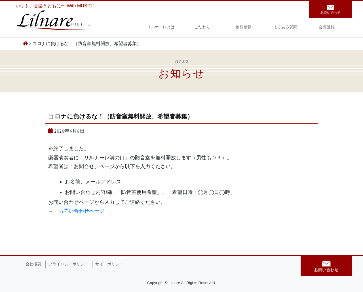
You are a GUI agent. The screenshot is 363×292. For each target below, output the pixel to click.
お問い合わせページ (81, 211)
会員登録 (327, 27)
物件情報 (244, 27)
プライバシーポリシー (68, 264)
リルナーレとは (161, 27)
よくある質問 (285, 27)
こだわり (202, 27)
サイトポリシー (109, 264)
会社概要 (33, 264)
